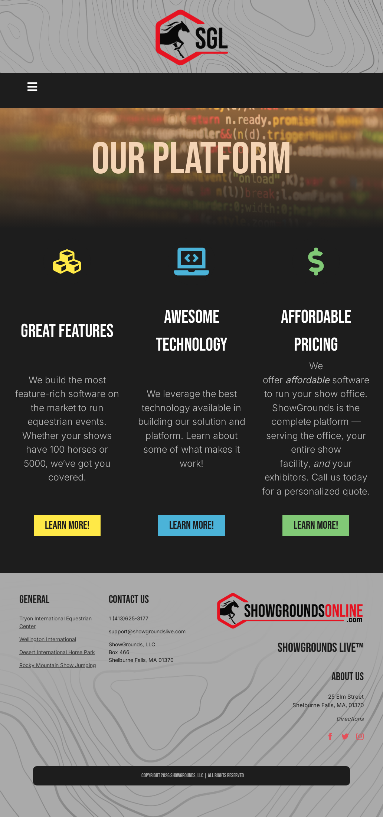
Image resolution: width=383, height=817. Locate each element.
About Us (347, 676)
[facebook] (330, 736)
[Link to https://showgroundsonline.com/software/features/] (67, 261)
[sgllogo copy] (191, 12)
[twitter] (345, 736)
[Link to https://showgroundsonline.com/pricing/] (316, 261)
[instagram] (360, 736)
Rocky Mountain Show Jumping (57, 665)
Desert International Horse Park (57, 652)
